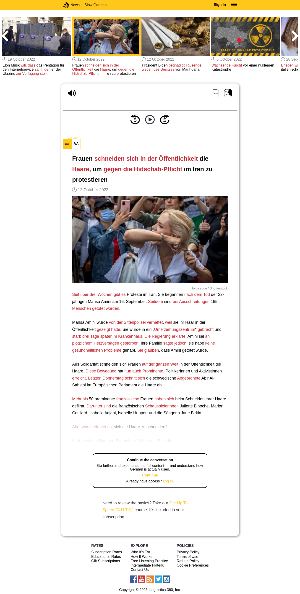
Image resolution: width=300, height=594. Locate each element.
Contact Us (140, 570)
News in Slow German (72, 5)
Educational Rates (106, 557)
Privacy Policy (188, 552)
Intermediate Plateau (147, 565)
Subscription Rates (106, 552)
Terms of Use (187, 557)
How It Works (141, 557)
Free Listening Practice (149, 561)
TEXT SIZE (71, 138)
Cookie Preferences (193, 565)
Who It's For (140, 552)
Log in (168, 481)
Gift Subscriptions (105, 561)
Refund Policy (188, 561)
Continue (150, 475)
